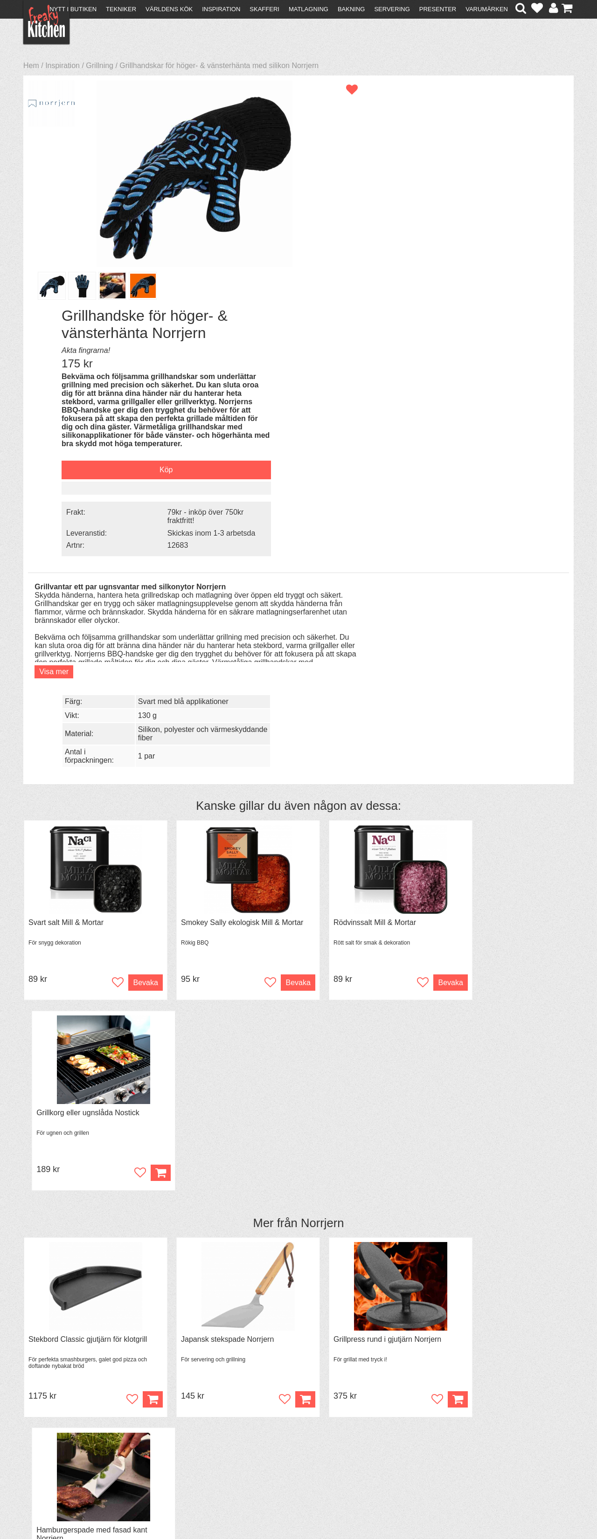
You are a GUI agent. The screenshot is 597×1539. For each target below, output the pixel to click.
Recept (173, 1421)
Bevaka (131, 682)
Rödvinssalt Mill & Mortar (349, 622)
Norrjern (322, 732)
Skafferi (264, 9)
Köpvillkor (44, 1429)
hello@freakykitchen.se (263, 1507)
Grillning (99, 65)
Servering (392, 9)
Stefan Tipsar (183, 1446)
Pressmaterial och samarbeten (315, 1430)
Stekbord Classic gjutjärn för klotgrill (87, 849)
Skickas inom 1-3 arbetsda (493, 323)
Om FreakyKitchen (295, 1422)
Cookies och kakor (295, 1438)
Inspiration (221, 9)
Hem (31, 65)
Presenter (437, 9)
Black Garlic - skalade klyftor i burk (365, 1077)
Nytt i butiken (73, 9)
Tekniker (121, 9)
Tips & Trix (178, 1429)
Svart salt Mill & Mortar (66, 622)
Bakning (351, 9)
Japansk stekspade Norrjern (214, 849)
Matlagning (308, 9)
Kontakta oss (49, 1421)
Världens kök (169, 9)
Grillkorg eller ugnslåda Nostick (498, 622)
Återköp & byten (54, 1438)
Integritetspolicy (54, 1454)
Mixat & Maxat (184, 1438)
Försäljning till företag (63, 1446)
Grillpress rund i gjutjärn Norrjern (362, 849)
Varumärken (486, 9)
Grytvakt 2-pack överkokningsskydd (87, 1077)
